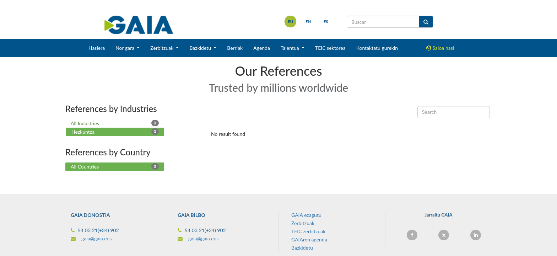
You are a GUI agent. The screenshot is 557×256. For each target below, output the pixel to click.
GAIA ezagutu (306, 215)
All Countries (115, 166)
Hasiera (96, 48)
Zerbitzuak (302, 223)
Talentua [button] (290, 48)
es (326, 21)
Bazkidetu (302, 248)
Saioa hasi (440, 48)
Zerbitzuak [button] (162, 48)
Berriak (235, 48)
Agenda (261, 48)
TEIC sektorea (330, 48)
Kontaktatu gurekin (377, 48)
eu (290, 21)
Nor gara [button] (125, 48)
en (308, 21)
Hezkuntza (115, 131)
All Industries (115, 123)
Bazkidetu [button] (200, 48)
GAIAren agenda (309, 239)
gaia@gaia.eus (97, 238)
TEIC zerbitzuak (308, 231)
